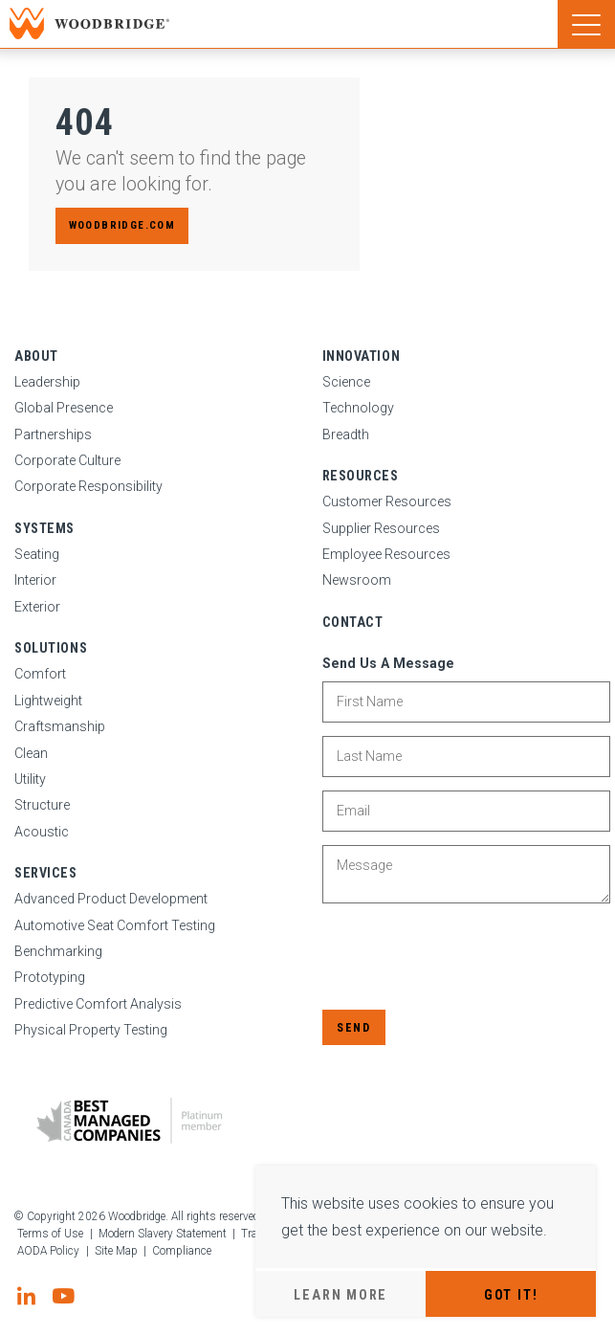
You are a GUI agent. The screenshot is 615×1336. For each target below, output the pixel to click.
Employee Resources (386, 554)
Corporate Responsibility (88, 486)
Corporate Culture (67, 460)
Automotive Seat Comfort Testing (114, 925)
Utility (30, 779)
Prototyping (49, 977)
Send (353, 1027)
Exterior (37, 606)
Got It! (511, 1295)
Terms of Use (50, 1233)
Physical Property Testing (90, 1029)
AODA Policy (48, 1251)
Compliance (181, 1251)
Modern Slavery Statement (163, 1233)
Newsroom (356, 580)
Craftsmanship (59, 726)
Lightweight (48, 700)
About (36, 356)
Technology (358, 407)
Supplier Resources (381, 528)
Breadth (345, 434)
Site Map (116, 1251)
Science (346, 382)
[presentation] (467, 958)
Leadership (47, 382)
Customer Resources (386, 501)
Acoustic (41, 831)
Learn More (340, 1295)
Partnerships (53, 434)
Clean (31, 753)
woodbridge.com (122, 225)
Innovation (361, 356)
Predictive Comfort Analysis (98, 1004)
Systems (44, 528)
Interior (35, 580)
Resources (360, 475)
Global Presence (63, 407)
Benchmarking (58, 951)
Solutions (50, 648)
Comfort (40, 673)
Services (45, 872)
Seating (36, 554)
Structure (42, 805)
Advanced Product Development (111, 898)
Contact (353, 622)
